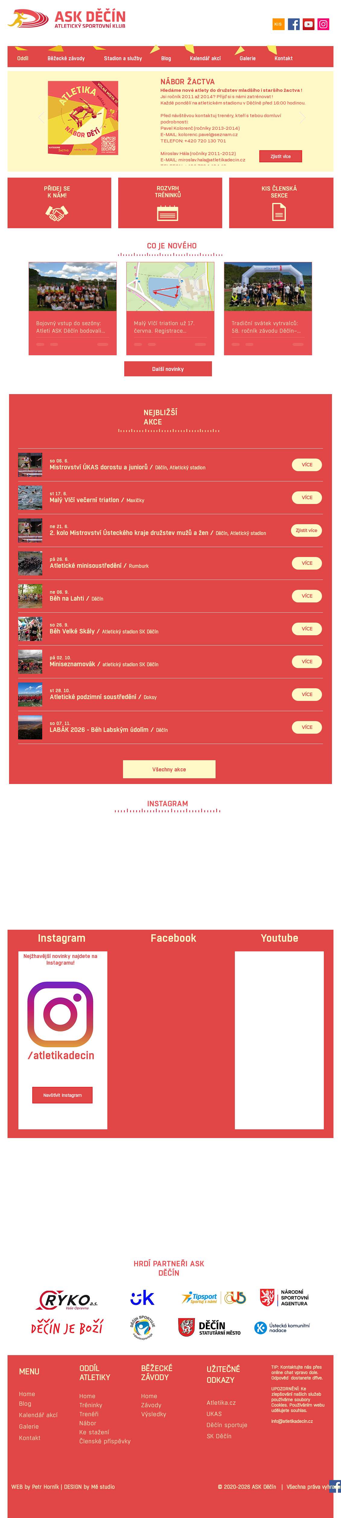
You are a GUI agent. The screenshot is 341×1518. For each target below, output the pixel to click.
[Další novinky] (168, 368)
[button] (99, 467)
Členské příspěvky (105, 1441)
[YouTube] (308, 24)
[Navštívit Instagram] (62, 1095)
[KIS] (279, 24)
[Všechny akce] (169, 769)
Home (27, 1394)
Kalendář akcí (38, 1415)
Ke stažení (94, 1432)
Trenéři (89, 1414)
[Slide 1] (172, 152)
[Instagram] (323, 24)
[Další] (303, 118)
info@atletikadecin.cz (292, 1421)
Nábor (87, 1423)
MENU (29, 1371)
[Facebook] (294, 24)
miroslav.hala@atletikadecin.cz (211, 160)
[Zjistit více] (280, 156)
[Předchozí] (41, 118)
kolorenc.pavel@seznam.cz (208, 134)
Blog (25, 1403)
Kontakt (29, 1438)
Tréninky (90, 1405)
